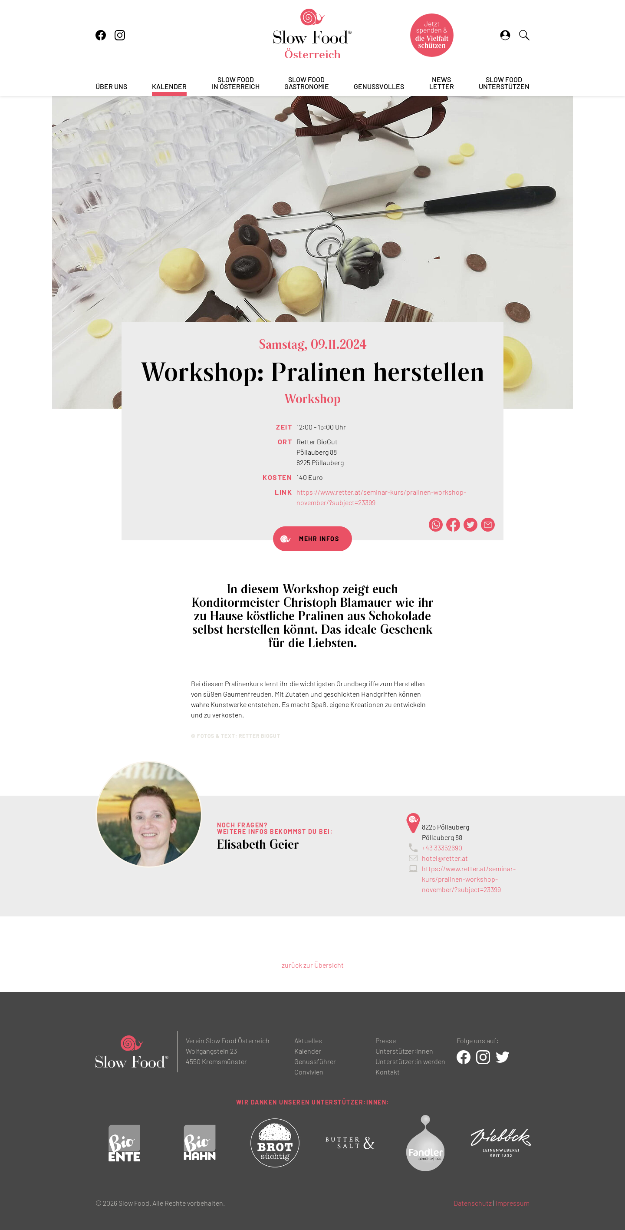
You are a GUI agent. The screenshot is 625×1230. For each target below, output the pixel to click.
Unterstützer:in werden (410, 1061)
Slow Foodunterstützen (504, 83)
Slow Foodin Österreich (236, 83)
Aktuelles (308, 1040)
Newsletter (441, 83)
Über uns (111, 86)
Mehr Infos (319, 538)
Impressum (513, 1203)
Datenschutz (473, 1203)
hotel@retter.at (445, 858)
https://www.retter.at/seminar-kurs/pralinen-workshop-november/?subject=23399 (469, 878)
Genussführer (315, 1061)
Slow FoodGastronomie (306, 83)
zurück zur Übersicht (313, 965)
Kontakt (387, 1072)
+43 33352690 (442, 847)
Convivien (308, 1072)
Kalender (169, 86)
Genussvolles (379, 86)
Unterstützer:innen (404, 1051)
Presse (385, 1040)
